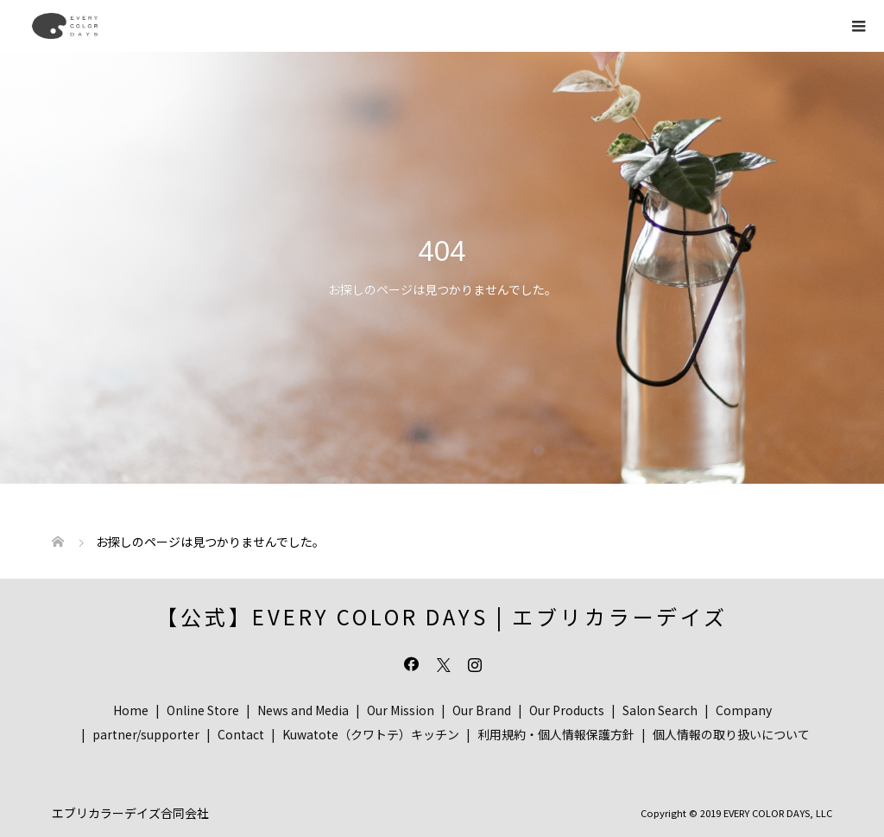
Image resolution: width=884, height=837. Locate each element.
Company (744, 710)
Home (130, 710)
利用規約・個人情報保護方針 (556, 734)
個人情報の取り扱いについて (731, 734)
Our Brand (481, 710)
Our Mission (400, 710)
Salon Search (660, 710)
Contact (241, 734)
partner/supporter (145, 734)
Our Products (566, 710)
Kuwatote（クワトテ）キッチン (370, 734)
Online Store (203, 710)
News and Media (303, 710)
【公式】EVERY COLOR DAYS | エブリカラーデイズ (442, 616)
